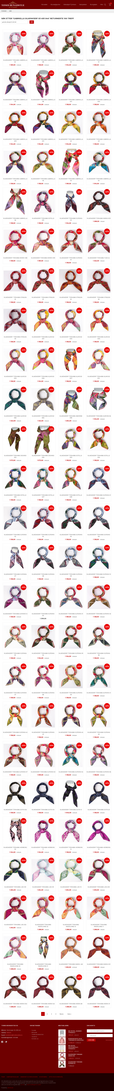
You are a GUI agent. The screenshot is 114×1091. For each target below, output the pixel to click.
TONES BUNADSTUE (37, 1034)
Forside (34, 1030)
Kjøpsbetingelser (13, 1077)
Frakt (3, 1077)
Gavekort (34, 1036)
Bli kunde (34, 1032)
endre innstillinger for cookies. (34, 1084)
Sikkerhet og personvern (29, 1077)
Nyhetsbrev (43, 1077)
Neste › (62, 1014)
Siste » (69, 1014)
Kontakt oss (35, 1038)
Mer (101, 4)
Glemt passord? (109, 1040)
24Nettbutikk (10, 1088)
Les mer (22, 1084)
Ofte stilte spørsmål (56, 1077)
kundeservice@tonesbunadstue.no (14, 1035)
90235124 (9, 1032)
